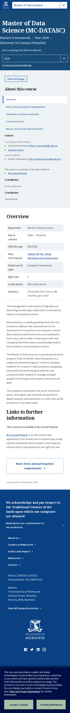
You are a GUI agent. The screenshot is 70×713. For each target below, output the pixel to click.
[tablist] (39, 5)
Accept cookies (19, 704)
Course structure (15, 121)
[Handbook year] (35, 58)
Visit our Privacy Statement (25, 691)
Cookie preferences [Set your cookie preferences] (51, 704)
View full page (15, 79)
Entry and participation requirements (25, 106)
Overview (11, 99)
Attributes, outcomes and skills (22, 114)
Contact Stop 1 (16, 149)
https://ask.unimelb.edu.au (43, 145)
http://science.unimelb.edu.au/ (44, 159)
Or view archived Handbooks (17, 65)
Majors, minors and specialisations (24, 128)
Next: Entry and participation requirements (35, 466)
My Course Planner (17, 173)
